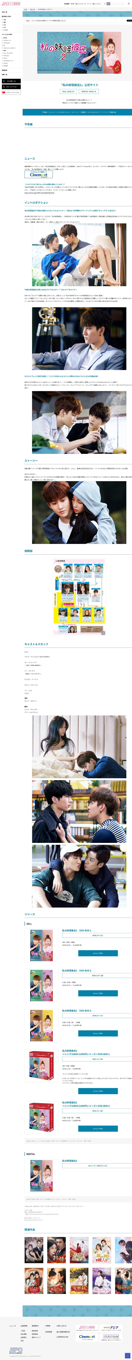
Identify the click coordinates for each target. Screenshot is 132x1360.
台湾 (4, 25)
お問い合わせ (61, 1326)
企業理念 (24, 1337)
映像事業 (35, 1331)
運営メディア (36, 1337)
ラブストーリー (7, 40)
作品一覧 (32, 9)
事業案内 (35, 1326)
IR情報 (47, 1326)
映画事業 (35, 1334)
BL (4, 45)
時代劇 (5, 38)
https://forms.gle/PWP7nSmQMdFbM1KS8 (39, 193)
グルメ (5, 58)
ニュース (12, 1326)
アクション (6, 55)
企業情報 (24, 1326)
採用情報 (48, 1332)
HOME (25, 9)
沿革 (22, 1340)
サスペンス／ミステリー (9, 48)
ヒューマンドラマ (8, 53)
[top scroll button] (127, 1355)
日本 (4, 27)
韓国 (4, 22)
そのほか (5, 30)
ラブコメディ (6, 43)
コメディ (5, 63)
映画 (4, 50)
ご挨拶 (23, 1331)
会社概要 (24, 1334)
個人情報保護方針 (63, 1332)
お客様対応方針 (62, 1337)
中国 (4, 20)
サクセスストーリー (8, 60)
